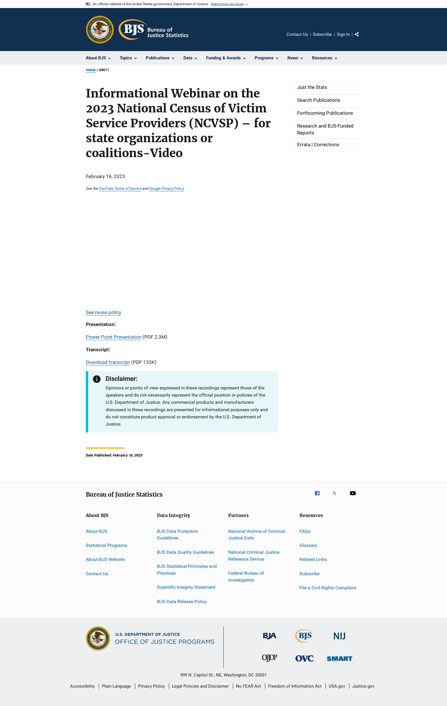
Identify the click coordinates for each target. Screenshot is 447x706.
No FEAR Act (248, 686)
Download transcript (108, 362)
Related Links (313, 559)
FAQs (304, 531)
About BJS (96, 531)
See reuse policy (103, 312)
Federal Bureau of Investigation (246, 576)
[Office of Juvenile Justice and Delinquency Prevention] (269, 663)
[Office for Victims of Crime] (304, 662)
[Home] (153, 29)
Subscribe (322, 34)
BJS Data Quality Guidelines (185, 552)
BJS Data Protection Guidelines (177, 534)
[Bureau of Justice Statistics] (304, 644)
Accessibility (82, 686)
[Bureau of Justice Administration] (269, 640)
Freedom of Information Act (295, 686)
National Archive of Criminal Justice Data (256, 534)
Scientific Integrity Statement (186, 587)
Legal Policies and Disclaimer (200, 686)
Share (361, 38)
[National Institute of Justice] (339, 640)
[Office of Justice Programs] (100, 29)
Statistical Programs (106, 545)
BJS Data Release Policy (182, 601)
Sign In (343, 34)
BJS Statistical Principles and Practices (187, 569)
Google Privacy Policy (166, 188)
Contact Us (297, 34)
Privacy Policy (151, 686)
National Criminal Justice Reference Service (253, 555)
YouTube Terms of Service (120, 188)
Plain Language (116, 686)
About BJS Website (105, 559)
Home (91, 70)
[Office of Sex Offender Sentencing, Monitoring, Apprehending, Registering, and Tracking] (339, 662)
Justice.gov (363, 686)
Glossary (308, 545)
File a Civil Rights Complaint (327, 587)
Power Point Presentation (114, 337)
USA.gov (337, 686)
